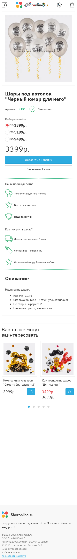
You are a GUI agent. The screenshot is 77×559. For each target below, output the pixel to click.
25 (9, 132)
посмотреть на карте (14, 555)
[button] (28, 407)
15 (9, 125)
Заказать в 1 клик (38, 169)
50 (9, 139)
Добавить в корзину (38, 160)
